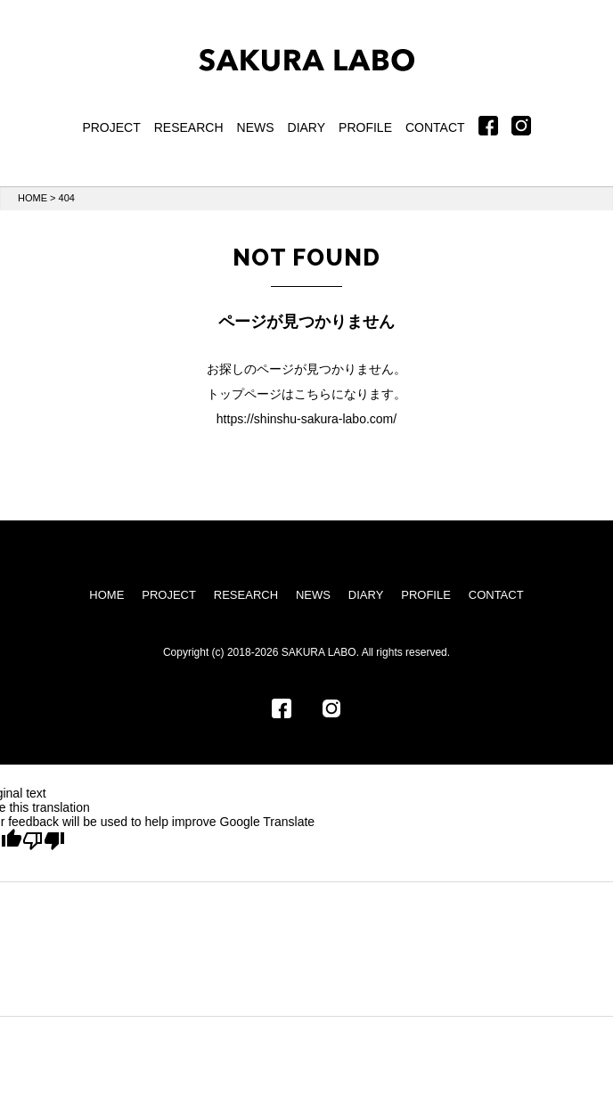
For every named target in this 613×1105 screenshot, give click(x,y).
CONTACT (435, 127)
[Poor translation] (43, 841)
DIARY (307, 127)
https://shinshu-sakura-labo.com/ (306, 419)
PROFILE (365, 127)
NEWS (255, 127)
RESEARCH (189, 127)
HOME (32, 197)
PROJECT (111, 127)
